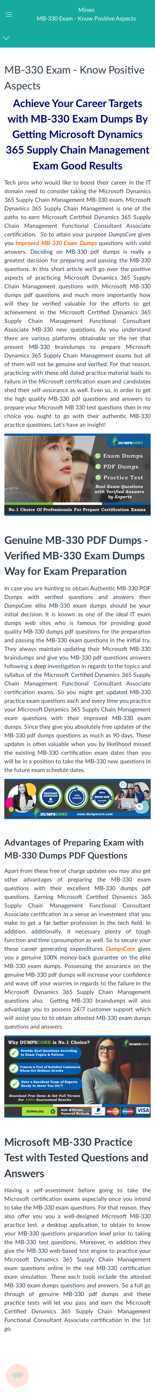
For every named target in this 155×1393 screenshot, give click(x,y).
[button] (86, 14)
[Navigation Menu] (7, 38)
